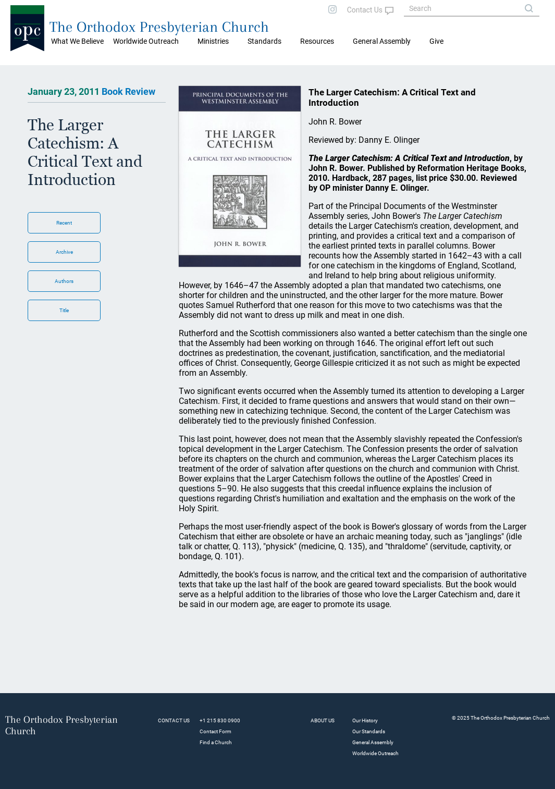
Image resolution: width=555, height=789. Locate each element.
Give (436, 41)
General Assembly (382, 41)
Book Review (128, 91)
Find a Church (216, 742)
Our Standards (368, 731)
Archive (64, 252)
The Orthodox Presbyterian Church (159, 26)
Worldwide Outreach (375, 753)
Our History (365, 720)
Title (64, 310)
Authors (64, 281)
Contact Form (215, 731)
